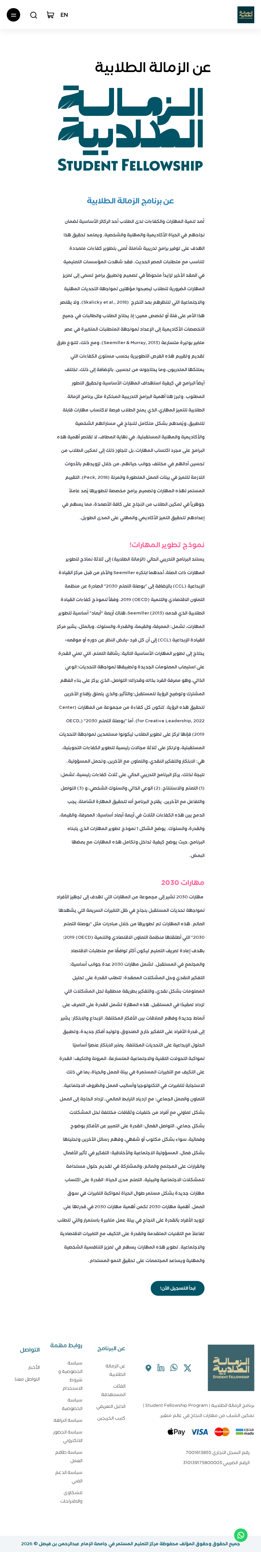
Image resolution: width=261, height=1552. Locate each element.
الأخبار (34, 1366)
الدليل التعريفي (110, 1403)
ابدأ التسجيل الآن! (177, 1288)
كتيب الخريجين (111, 1415)
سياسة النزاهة (67, 1413)
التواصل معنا (27, 1378)
